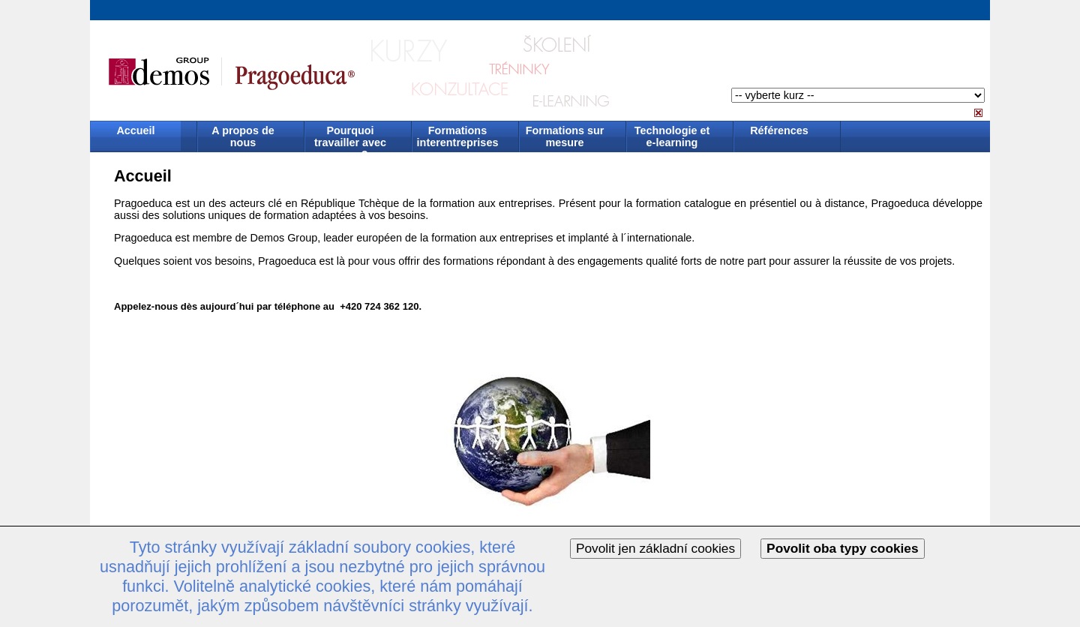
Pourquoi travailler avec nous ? (350, 137)
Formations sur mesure (565, 136)
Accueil (135, 130)
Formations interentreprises (458, 136)
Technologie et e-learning (672, 136)
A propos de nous (243, 136)
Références (779, 130)
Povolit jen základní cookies (655, 548)
